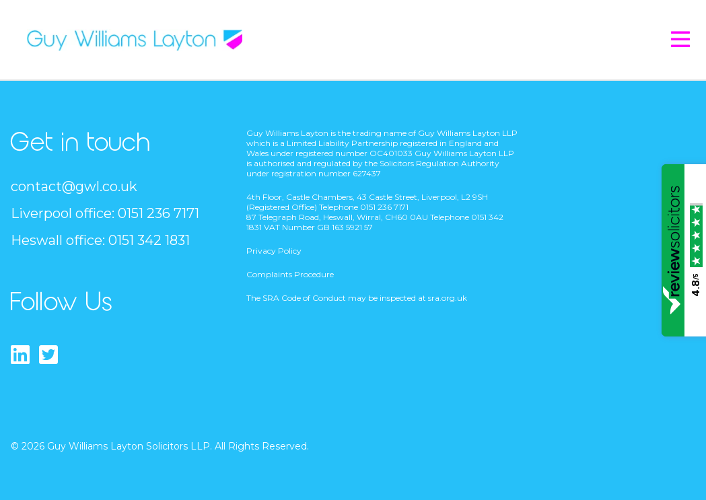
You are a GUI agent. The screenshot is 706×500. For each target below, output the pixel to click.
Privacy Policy (274, 251)
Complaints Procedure (290, 274)
